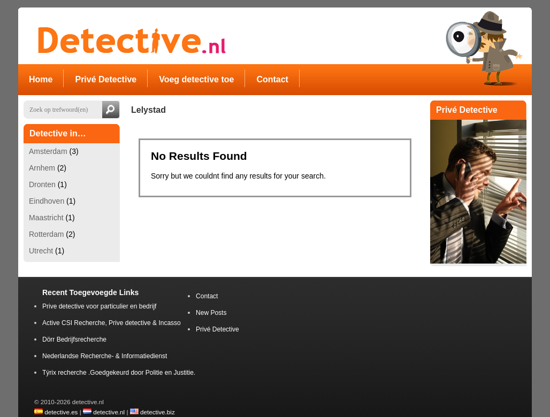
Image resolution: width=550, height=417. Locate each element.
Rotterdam (46, 234)
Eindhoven (46, 201)
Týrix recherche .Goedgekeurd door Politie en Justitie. (118, 372)
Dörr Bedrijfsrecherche (74, 339)
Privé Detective (217, 329)
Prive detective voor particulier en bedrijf (99, 306)
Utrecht (41, 250)
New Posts (211, 312)
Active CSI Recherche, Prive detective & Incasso (111, 323)
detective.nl (109, 411)
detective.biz (157, 411)
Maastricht (46, 217)
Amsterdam (48, 151)
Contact (207, 296)
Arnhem (42, 168)
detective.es (61, 411)
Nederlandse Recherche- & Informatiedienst (104, 356)
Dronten (42, 184)
